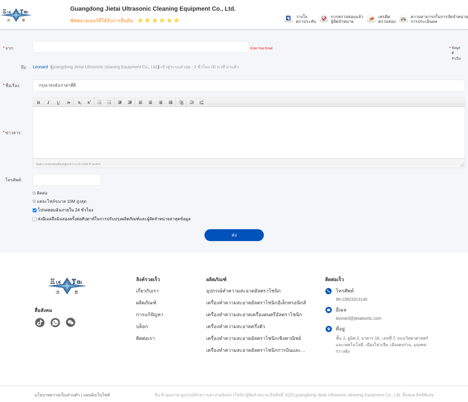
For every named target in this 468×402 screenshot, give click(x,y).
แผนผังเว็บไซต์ (96, 394)
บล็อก (142, 326)
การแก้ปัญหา (149, 314)
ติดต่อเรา (145, 338)
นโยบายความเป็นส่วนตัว (57, 394)
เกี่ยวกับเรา (147, 290)
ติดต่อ (40, 193)
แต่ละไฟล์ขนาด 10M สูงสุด (59, 201)
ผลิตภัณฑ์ (146, 302)
